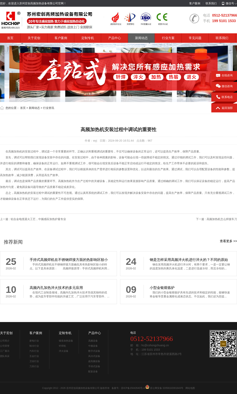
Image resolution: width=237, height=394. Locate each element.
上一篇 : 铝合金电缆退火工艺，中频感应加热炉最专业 (33, 219)
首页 (10, 38)
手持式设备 (94, 366)
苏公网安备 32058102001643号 (166, 388)
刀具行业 (34, 366)
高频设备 (93, 340)
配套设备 (93, 371)
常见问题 (195, 38)
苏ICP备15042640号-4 (133, 388)
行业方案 (168, 38)
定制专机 (87, 38)
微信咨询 (224, 86)
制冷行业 (34, 346)
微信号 (228, 3)
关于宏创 (34, 38)
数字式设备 (94, 351)
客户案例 (194, 3)
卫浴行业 (34, 361)
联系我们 (211, 3)
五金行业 (34, 356)
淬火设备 (63, 351)
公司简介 (4, 340)
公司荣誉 (4, 346)
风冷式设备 (94, 356)
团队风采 (4, 356)
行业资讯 (48, 107)
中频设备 (93, 346)
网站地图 (190, 388)
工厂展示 (4, 351)
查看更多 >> (228, 241)
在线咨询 (224, 75)
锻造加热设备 (66, 340)
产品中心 (114, 38)
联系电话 (224, 97)
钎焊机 (62, 346)
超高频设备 (94, 361)
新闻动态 (141, 38)
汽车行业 (34, 351)
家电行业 (34, 340)
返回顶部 (224, 108)
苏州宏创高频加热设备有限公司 (83, 388)
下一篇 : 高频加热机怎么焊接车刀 (216, 219)
